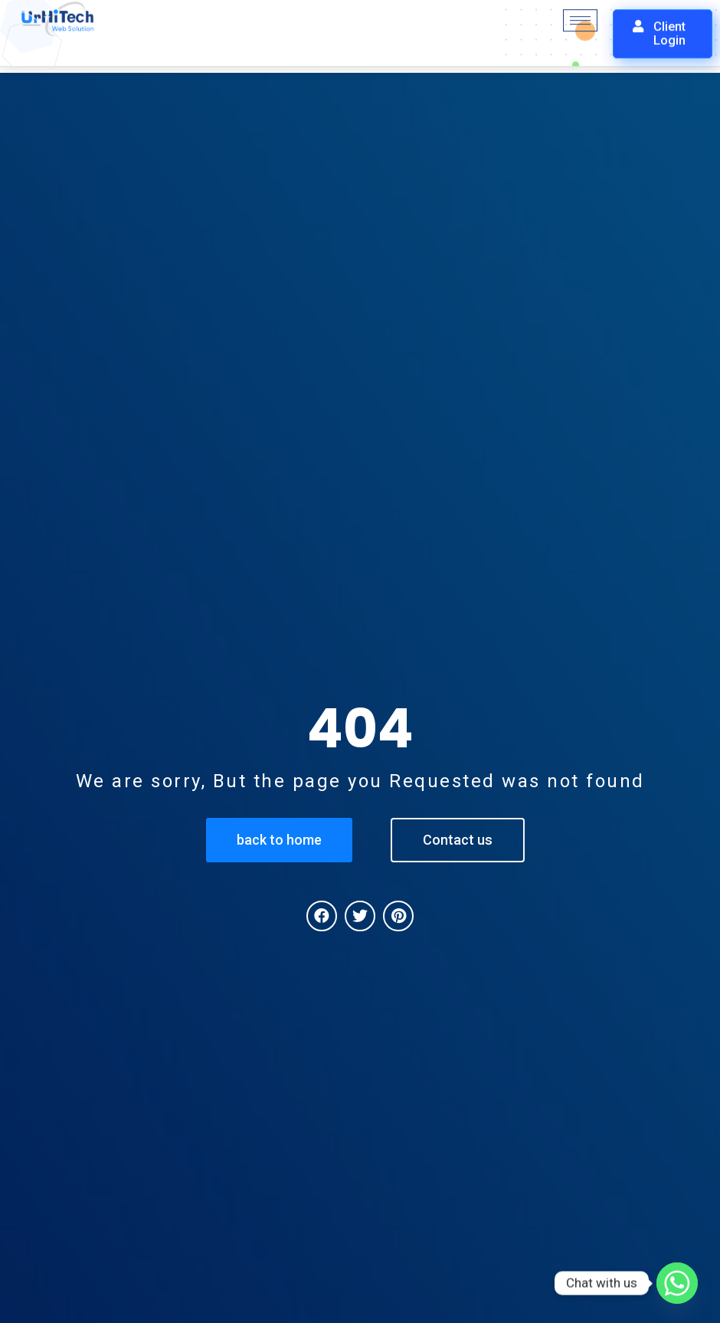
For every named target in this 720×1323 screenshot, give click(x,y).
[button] (662, 26)
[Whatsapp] (677, 1283)
